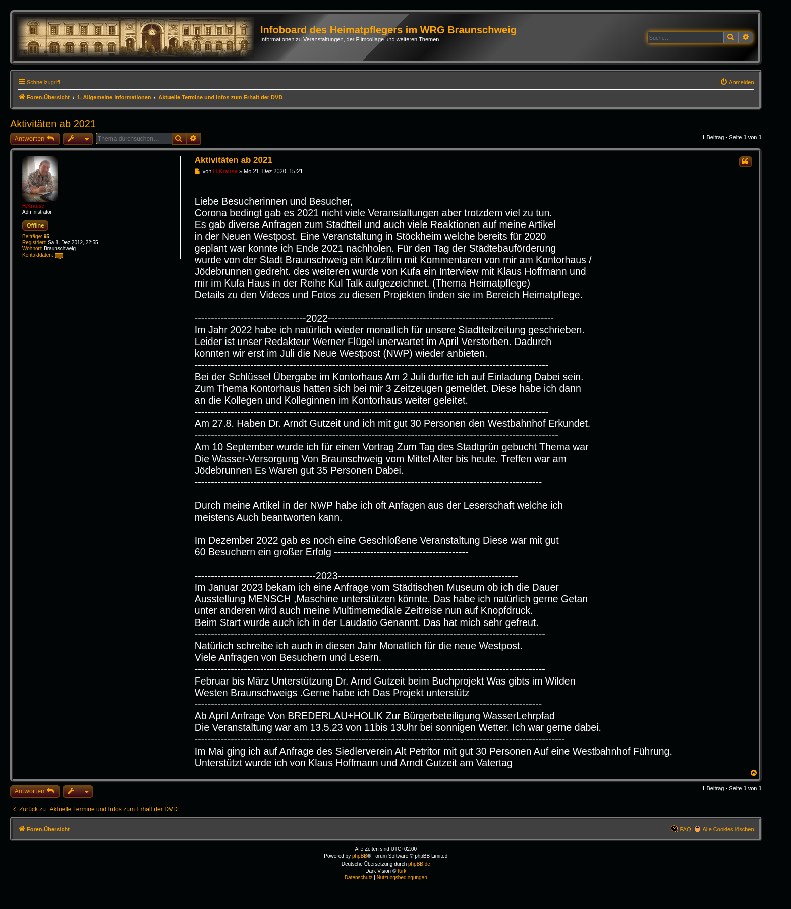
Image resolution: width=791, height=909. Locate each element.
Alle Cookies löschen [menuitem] (728, 829)
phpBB (359, 856)
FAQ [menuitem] (685, 829)
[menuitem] (737, 82)
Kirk (402, 871)
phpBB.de (419, 864)
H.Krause (33, 206)
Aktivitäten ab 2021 (53, 123)
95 (46, 236)
